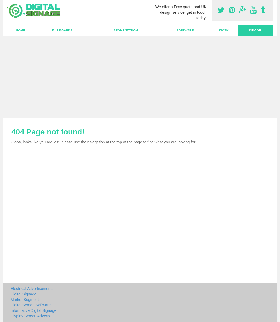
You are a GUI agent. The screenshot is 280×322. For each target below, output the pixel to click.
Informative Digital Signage (33, 310)
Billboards (62, 30)
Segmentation (125, 30)
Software (185, 30)
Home (20, 30)
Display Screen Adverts (30, 316)
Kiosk (223, 30)
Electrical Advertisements (32, 288)
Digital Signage (23, 294)
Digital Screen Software (31, 305)
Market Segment (25, 299)
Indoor (255, 30)
